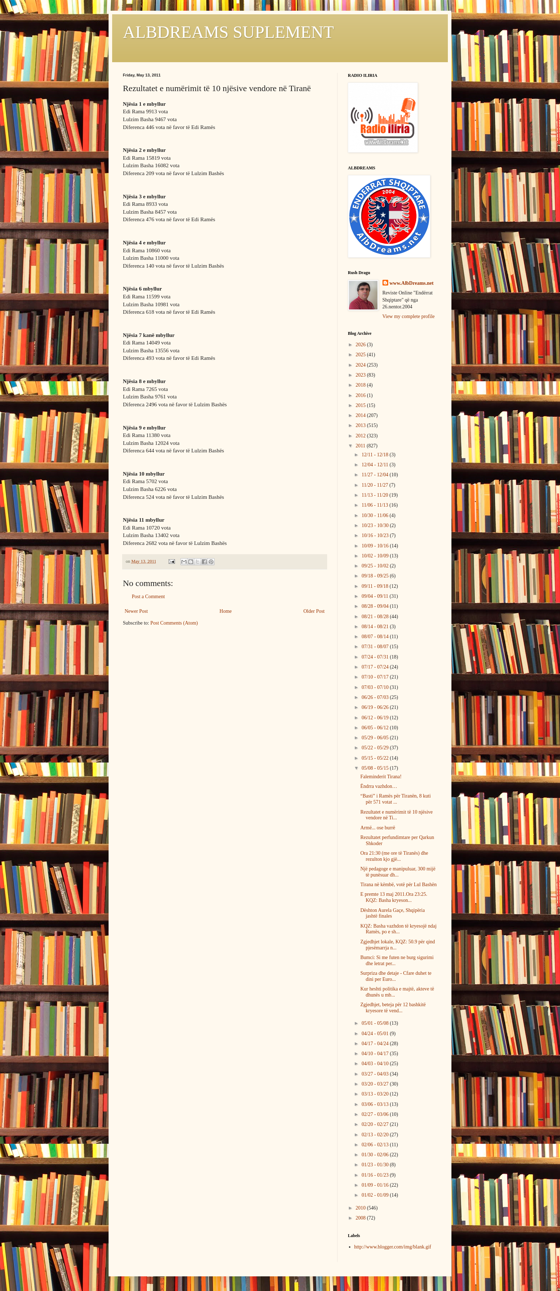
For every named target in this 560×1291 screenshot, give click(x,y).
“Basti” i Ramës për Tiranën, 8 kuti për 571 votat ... (395, 799)
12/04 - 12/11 (375, 464)
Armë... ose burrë (377, 827)
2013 (361, 425)
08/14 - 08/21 (375, 626)
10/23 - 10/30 (375, 525)
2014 (361, 415)
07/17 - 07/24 (375, 667)
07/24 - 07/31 (375, 657)
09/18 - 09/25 (375, 576)
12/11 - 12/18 (375, 454)
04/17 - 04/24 (375, 1043)
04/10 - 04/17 (375, 1053)
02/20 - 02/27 (375, 1124)
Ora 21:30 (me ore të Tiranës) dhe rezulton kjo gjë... (394, 856)
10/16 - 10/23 (375, 535)
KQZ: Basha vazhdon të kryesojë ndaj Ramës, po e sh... (398, 929)
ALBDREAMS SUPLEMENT (228, 32)
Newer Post (136, 611)
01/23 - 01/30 (375, 1164)
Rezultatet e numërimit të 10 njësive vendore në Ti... (396, 815)
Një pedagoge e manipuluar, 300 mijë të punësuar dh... (397, 872)
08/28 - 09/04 (375, 606)
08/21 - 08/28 (375, 616)
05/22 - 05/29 (375, 747)
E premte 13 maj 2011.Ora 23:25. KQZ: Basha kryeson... (393, 897)
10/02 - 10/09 (375, 555)
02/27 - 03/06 (375, 1114)
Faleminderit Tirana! (381, 776)
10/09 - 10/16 (375, 545)
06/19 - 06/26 (375, 707)
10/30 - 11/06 (375, 515)
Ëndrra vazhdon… (378, 786)
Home (226, 611)
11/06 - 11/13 (375, 505)
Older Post (314, 611)
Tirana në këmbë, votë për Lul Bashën (398, 884)
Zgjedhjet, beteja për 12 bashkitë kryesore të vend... (393, 1007)
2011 (361, 445)
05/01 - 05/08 (375, 1023)
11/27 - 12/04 (375, 474)
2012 (361, 435)
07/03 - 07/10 (375, 687)
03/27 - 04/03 (375, 1074)
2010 (361, 1208)
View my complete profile (408, 316)
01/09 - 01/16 (375, 1185)
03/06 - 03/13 (375, 1104)
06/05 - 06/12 (375, 727)
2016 (361, 395)
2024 (361, 365)
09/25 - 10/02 (375, 565)
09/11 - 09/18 (375, 586)
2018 (361, 385)
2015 (361, 405)
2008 (361, 1218)
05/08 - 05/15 (375, 768)
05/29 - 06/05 (375, 737)
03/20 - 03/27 (375, 1084)
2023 (361, 375)
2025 (361, 354)
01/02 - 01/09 (375, 1195)
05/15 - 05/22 (375, 758)
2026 (361, 344)
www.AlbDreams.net (412, 283)
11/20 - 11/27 (375, 485)
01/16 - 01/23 (375, 1175)
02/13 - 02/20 (375, 1134)
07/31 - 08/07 (375, 646)
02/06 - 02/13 (375, 1144)
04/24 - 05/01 (375, 1033)
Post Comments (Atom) (174, 623)
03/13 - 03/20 (375, 1094)
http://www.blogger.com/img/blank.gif (392, 1247)
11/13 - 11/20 (375, 495)
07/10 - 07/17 (375, 677)
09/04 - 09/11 (375, 596)
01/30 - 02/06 (375, 1154)
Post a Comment (148, 596)
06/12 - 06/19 (375, 717)
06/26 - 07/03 (375, 697)
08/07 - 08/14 (375, 636)
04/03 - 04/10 (375, 1063)
